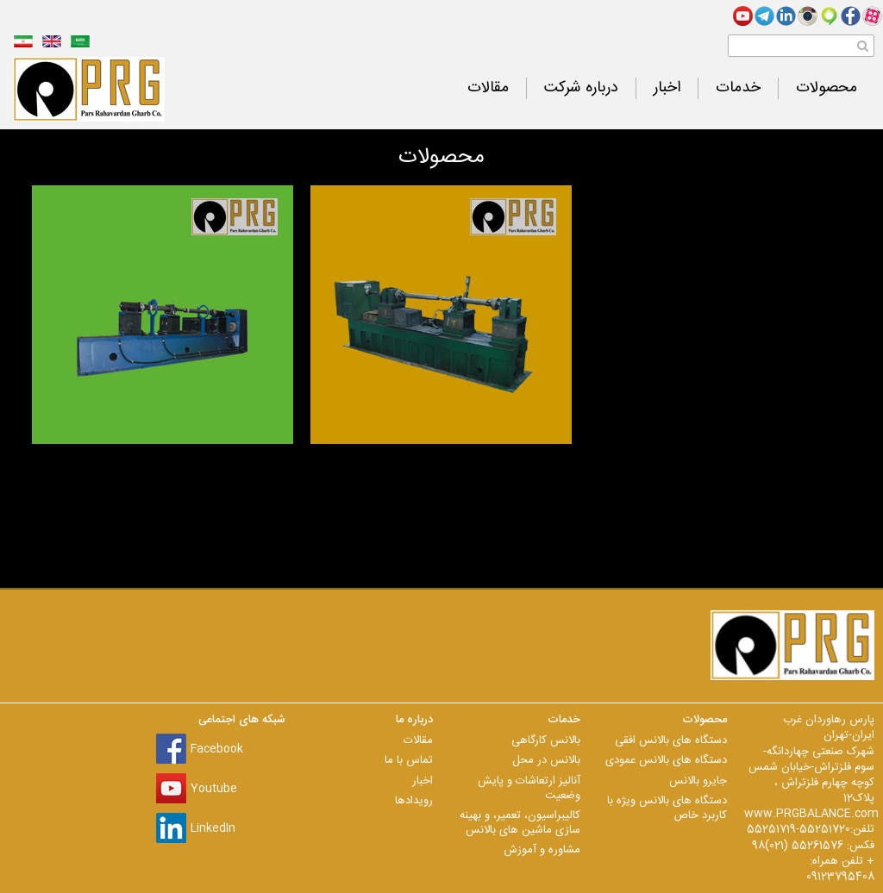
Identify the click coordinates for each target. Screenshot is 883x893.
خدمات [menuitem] (738, 88)
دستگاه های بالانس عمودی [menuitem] (666, 760)
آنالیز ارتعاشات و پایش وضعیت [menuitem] (529, 788)
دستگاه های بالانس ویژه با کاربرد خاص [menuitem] (667, 808)
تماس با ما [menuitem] (409, 760)
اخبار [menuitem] (667, 88)
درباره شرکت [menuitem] (581, 88)
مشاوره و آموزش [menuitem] (542, 849)
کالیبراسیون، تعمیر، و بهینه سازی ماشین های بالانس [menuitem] (520, 823)
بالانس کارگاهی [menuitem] (545, 740)
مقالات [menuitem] (488, 88)
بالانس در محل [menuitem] (546, 760)
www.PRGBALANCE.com (811, 813)
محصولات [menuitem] (826, 88)
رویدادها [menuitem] (414, 800)
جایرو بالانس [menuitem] (698, 780)
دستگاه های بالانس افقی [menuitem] (671, 740)
